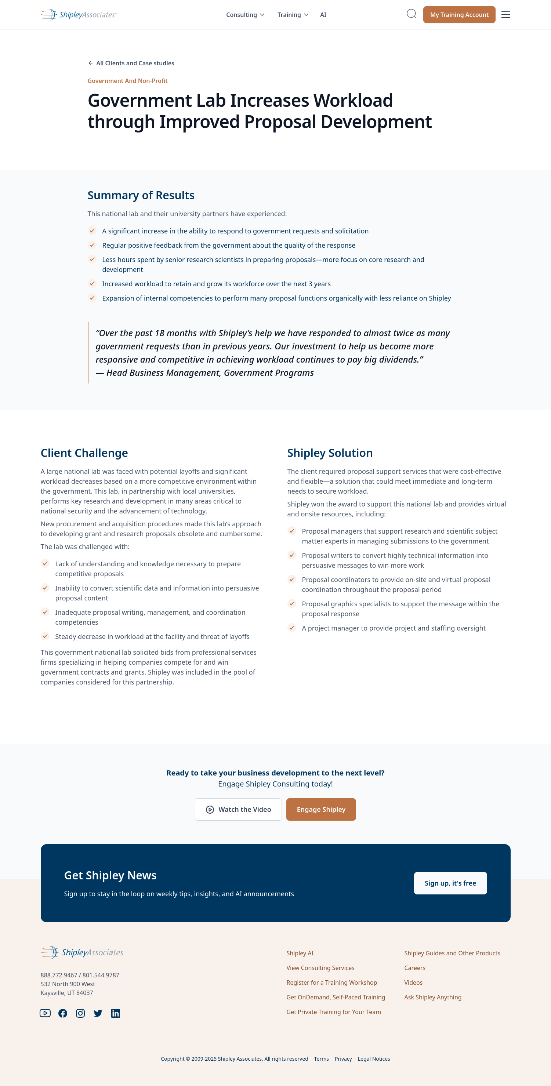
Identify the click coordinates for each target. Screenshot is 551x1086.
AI (323, 15)
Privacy (343, 1058)
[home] (102, 15)
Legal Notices (374, 1058)
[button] (246, 14)
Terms (321, 1058)
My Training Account (459, 15)
